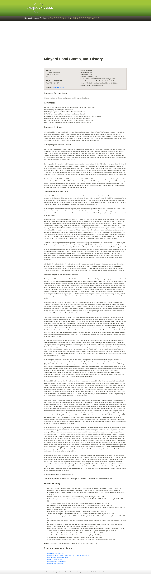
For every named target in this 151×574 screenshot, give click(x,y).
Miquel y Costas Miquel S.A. (56, 559)
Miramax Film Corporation (55, 563)
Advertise (102, 572)
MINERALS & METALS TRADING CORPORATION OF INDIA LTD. (68, 555)
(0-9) (50, 18)
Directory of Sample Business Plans (57, 572)
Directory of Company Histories (79, 572)
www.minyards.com (58, 87)
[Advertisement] (85, 40)
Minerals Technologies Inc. (55, 553)
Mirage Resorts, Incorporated (56, 561)
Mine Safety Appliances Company (57, 557)
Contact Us (94, 572)
